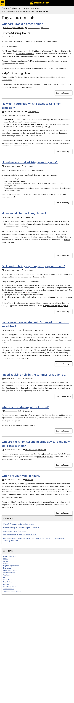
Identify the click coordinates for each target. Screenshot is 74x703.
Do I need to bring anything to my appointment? (33, 266)
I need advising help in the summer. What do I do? (34, 374)
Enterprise (7, 568)
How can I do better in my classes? (24, 213)
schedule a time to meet (25, 54)
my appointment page (57, 68)
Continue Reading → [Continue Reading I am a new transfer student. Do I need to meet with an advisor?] (63, 364)
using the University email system (55, 306)
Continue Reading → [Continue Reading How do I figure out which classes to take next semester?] (63, 151)
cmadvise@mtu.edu (44, 355)
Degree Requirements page (25, 126)
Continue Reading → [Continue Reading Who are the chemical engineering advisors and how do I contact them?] (63, 465)
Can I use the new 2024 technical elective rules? (20, 535)
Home (3, 11)
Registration (7, 582)
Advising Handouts (62, 303)
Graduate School (9, 573)
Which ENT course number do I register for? (19, 524)
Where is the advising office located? (25, 407)
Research (6, 584)
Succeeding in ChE (33, 112)
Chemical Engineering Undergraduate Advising (22, 8)
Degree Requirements (11, 566)
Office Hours (45, 28)
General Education (9, 570)
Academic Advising (34, 28)
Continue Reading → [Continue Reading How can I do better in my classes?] (63, 255)
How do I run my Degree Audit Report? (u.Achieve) (21, 528)
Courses (6, 563)
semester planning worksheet (14, 292)
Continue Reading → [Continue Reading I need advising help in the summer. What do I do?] (63, 396)
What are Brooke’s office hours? (22, 24)
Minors (5, 577)
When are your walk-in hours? (21, 476)
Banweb (23, 120)
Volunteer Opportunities (12, 591)
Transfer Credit (39, 330)
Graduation (7, 575)
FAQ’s (15, 84)
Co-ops (5, 561)
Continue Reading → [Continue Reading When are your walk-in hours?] (63, 513)
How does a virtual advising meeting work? (30, 162)
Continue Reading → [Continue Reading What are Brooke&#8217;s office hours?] (63, 93)
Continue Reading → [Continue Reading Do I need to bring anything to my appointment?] (63, 311)
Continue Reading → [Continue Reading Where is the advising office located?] (63, 431)
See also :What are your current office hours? (18, 425)
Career (5, 559)
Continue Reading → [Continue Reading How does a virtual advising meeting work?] (63, 203)
